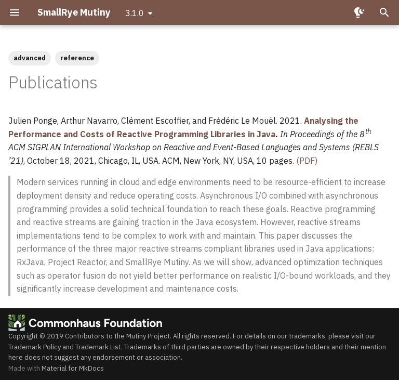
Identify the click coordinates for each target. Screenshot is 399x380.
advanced (30, 58)
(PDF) (306, 160)
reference (77, 58)
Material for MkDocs (73, 368)
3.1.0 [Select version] (134, 13)
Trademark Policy (34, 347)
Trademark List (98, 347)
